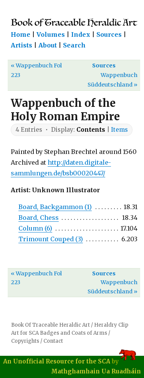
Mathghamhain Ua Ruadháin (96, 371)
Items (119, 129)
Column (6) (35, 228)
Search (74, 45)
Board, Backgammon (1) (55, 207)
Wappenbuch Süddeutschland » (112, 80)
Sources (109, 34)
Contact (53, 341)
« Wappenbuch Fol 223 (36, 70)
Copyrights (25, 341)
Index (80, 34)
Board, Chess (38, 217)
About (47, 45)
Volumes (50, 34)
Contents (90, 129)
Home (20, 34)
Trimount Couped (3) (50, 239)
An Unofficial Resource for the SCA (56, 361)
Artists (21, 45)
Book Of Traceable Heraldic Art (50, 325)
